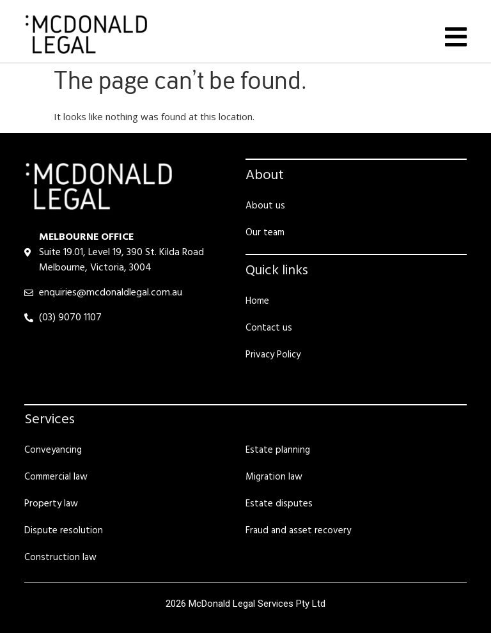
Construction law (60, 557)
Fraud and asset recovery (298, 530)
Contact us (269, 328)
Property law (51, 504)
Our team (265, 232)
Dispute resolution (63, 530)
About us (265, 206)
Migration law (274, 477)
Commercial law (56, 477)
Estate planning (278, 450)
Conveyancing (53, 450)
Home (257, 301)
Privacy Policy (273, 355)
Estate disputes (279, 504)
